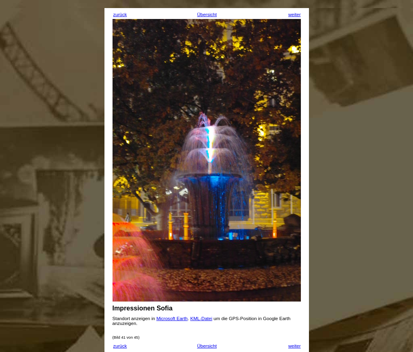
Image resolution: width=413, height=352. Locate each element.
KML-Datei (201, 318)
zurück (120, 14)
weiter (294, 14)
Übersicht (207, 14)
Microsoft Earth (172, 318)
